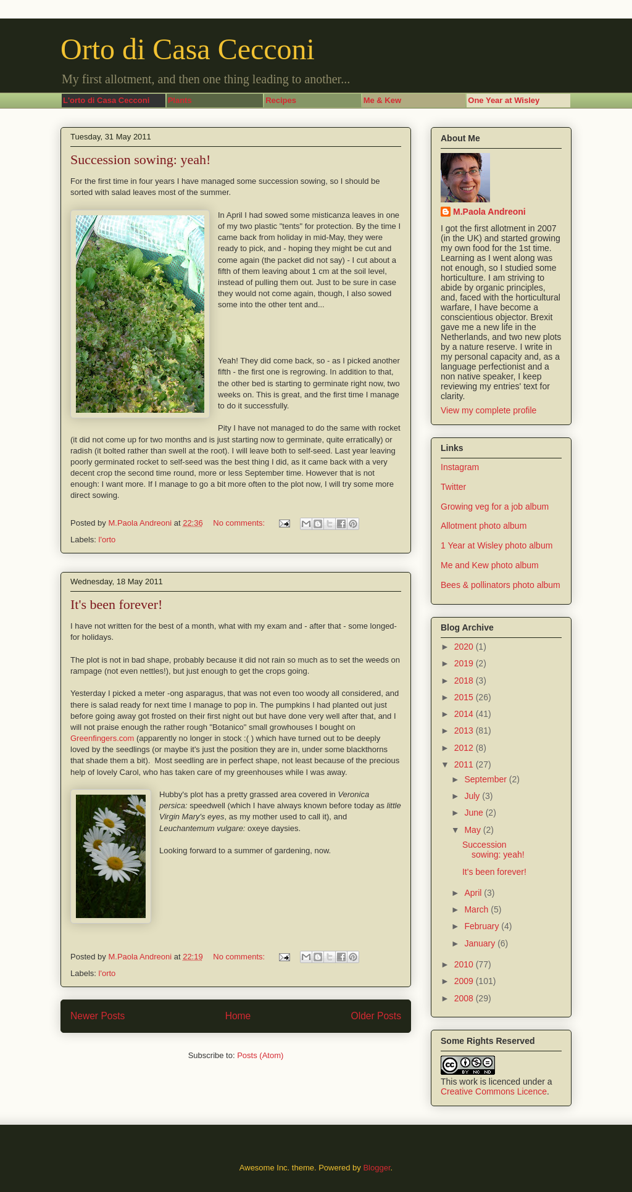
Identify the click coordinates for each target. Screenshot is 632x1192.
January (480, 943)
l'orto (107, 539)
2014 (465, 714)
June (474, 812)
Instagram (460, 467)
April (474, 893)
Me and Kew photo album (490, 565)
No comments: (240, 523)
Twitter (453, 487)
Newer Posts (97, 1016)
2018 (465, 680)
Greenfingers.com (102, 738)
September (486, 779)
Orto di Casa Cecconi (187, 49)
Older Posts (376, 1016)
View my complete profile (488, 410)
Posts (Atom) (260, 1055)
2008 (465, 998)
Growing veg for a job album (495, 506)
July (473, 796)
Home (238, 1016)
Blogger (376, 1167)
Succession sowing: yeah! (140, 159)
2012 (465, 748)
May (473, 830)
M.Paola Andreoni (489, 212)
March (477, 909)
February (482, 926)
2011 (465, 764)
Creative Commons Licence (494, 1091)
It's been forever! (116, 604)
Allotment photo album (483, 526)
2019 (465, 663)
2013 (465, 730)
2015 (465, 697)
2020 (465, 647)
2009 (465, 981)
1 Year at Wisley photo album (496, 545)
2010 (465, 964)
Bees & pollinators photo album (500, 585)
